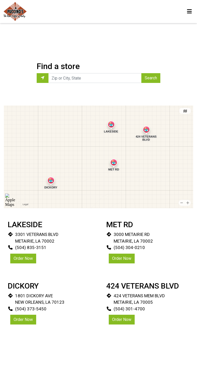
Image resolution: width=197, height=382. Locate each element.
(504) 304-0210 (129, 247)
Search (151, 77)
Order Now (23, 258)
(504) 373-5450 (30, 308)
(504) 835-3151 (30, 247)
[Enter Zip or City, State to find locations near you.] (95, 78)
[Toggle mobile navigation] (189, 11)
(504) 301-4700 (129, 308)
